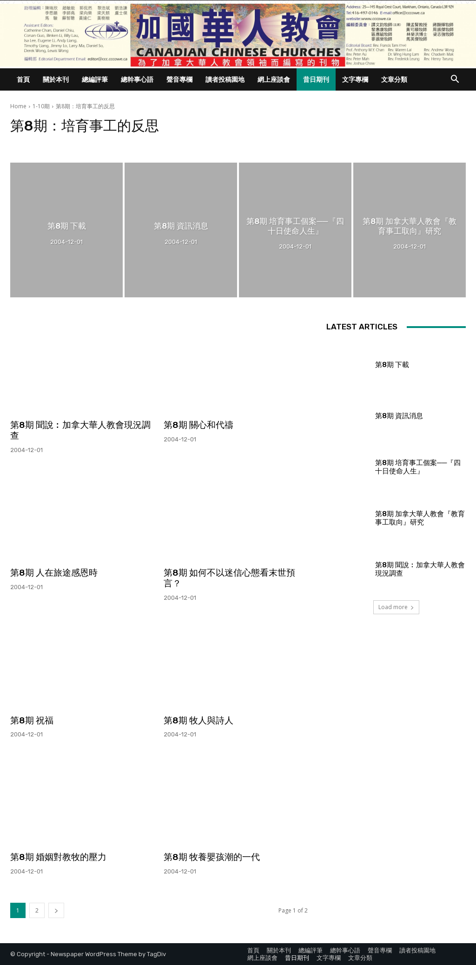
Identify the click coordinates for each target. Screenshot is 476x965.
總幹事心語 (137, 79)
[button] (454, 80)
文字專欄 (355, 79)
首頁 (23, 79)
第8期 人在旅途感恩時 (54, 572)
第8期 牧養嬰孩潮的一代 (212, 857)
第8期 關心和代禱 (198, 425)
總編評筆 (95, 79)
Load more (396, 607)
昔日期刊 (316, 79)
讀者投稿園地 (225, 79)
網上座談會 (274, 79)
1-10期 (41, 106)
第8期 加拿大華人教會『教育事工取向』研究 (420, 518)
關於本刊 (56, 79)
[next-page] (56, 910)
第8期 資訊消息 (399, 416)
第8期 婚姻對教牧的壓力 (58, 857)
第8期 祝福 (31, 720)
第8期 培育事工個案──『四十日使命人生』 (418, 467)
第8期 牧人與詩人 (198, 720)
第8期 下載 (392, 365)
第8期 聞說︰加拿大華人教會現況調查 (80, 430)
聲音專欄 (179, 79)
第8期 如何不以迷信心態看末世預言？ (229, 578)
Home (18, 106)
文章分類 (394, 79)
